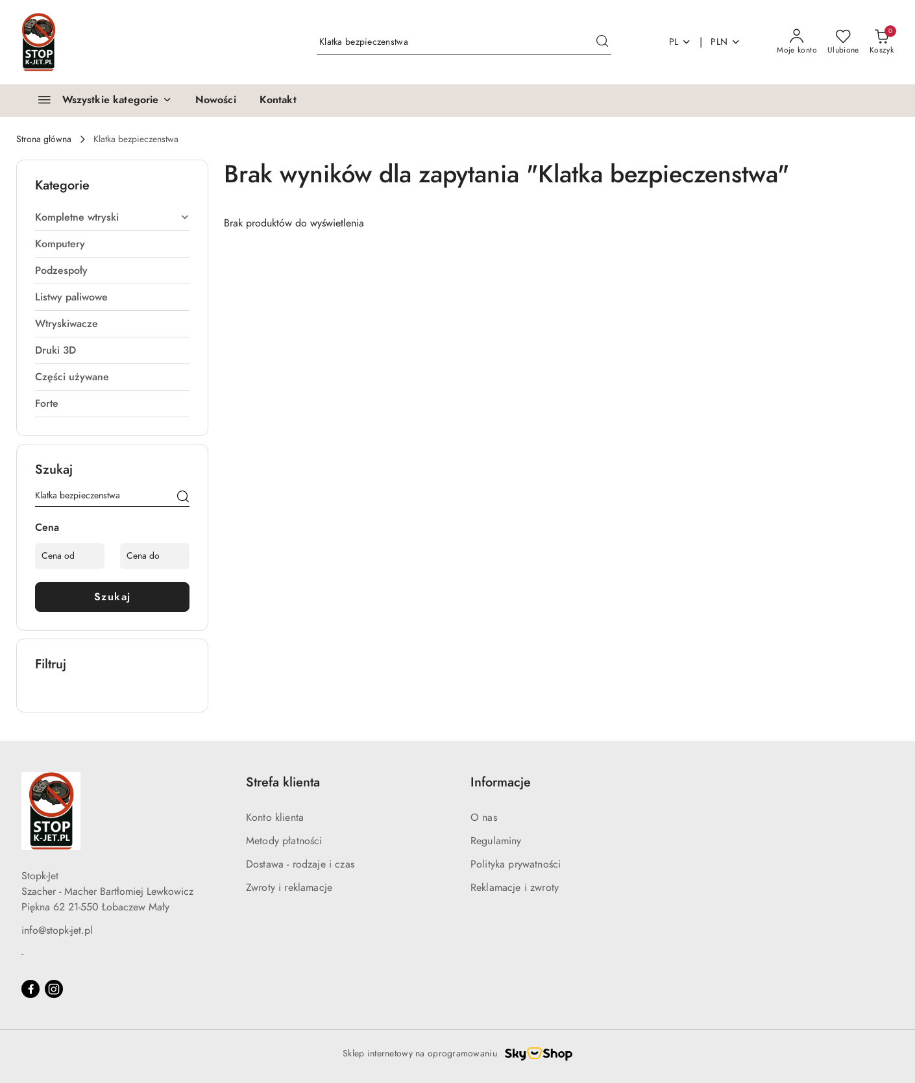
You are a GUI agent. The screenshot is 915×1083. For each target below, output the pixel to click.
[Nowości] (215, 100)
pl (680, 42)
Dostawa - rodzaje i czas (300, 864)
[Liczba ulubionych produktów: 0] (843, 42)
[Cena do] (154, 556)
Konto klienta (275, 817)
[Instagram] (54, 989)
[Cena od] (69, 556)
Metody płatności (284, 841)
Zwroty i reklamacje (289, 888)
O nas (483, 817)
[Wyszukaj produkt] (464, 42)
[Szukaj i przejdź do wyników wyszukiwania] (602, 42)
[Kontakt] (278, 100)
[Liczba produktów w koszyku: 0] (881, 42)
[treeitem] (112, 217)
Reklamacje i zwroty (514, 888)
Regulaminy (496, 841)
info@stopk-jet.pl (57, 930)
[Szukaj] (183, 497)
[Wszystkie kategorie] (99, 100)
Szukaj (112, 597)
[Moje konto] (797, 42)
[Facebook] (30, 989)
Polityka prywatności (515, 864)
